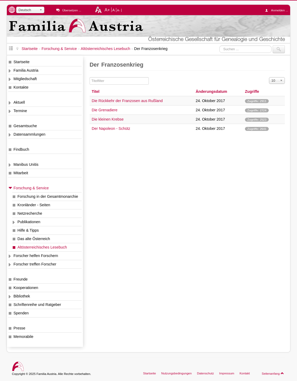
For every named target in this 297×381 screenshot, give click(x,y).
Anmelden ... (278, 10)
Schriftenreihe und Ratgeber (37, 304)
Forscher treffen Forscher (34, 264)
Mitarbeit (20, 173)
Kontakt (244, 373)
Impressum (226, 373)
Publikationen (28, 222)
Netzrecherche (29, 213)
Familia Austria (25, 70)
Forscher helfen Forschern (35, 256)
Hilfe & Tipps (28, 230)
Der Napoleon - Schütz (111, 128)
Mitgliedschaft (25, 79)
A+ (107, 9)
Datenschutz (205, 373)
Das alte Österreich (33, 239)
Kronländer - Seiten (33, 205)
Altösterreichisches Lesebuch (42, 247)
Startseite (21, 62)
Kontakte (21, 87)
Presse (19, 328)
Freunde (20, 279)
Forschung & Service (31, 188)
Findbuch (21, 149)
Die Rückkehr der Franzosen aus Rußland (127, 101)
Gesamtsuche (25, 126)
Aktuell (19, 102)
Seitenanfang (273, 373)
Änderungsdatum (211, 91)
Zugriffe (252, 91)
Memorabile (23, 336)
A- (118, 10)
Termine (20, 111)
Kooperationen (25, 288)
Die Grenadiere (105, 110)
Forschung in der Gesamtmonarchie (47, 196)
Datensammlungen (29, 134)
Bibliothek (21, 296)
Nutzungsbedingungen (176, 373)
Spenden (21, 313)
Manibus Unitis (25, 164)
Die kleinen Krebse (108, 119)
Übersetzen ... (71, 10)
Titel (95, 91)
